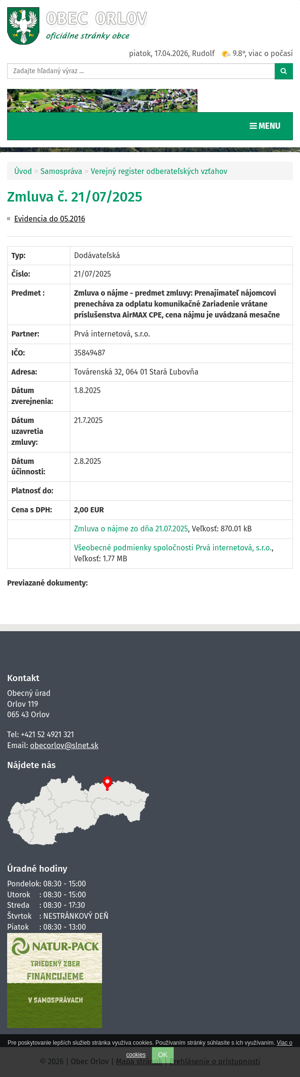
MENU (267, 125)
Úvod (23, 171)
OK (163, 1054)
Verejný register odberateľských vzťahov (159, 171)
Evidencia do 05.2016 (49, 218)
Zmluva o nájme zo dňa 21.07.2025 (131, 528)
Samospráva (61, 171)
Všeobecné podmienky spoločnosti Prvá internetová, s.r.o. (173, 547)
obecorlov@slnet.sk (64, 745)
